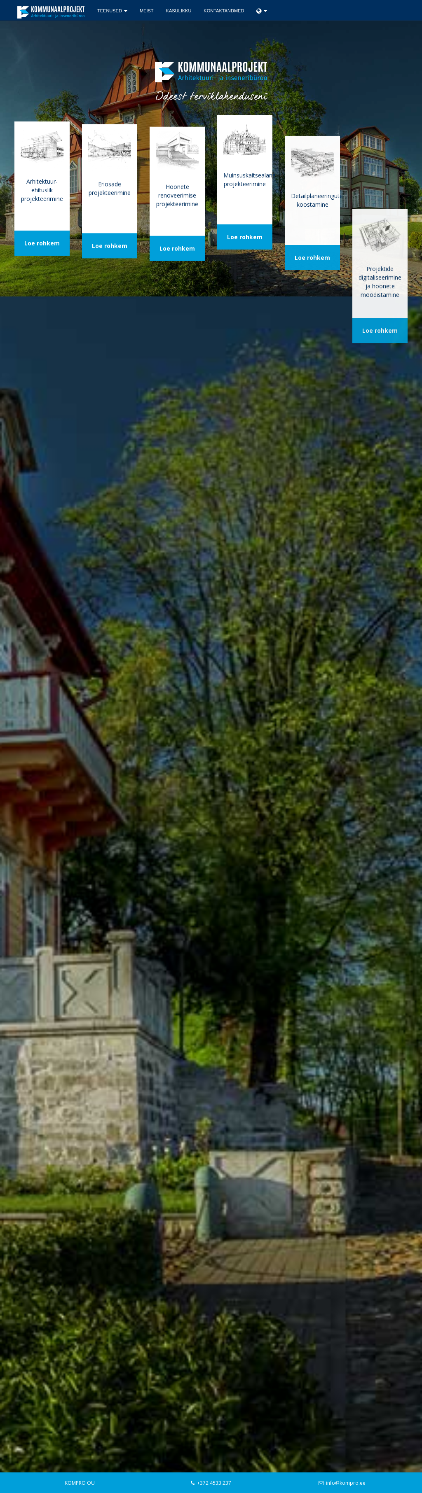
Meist (147, 10)
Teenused (112, 10)
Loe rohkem (42, 249)
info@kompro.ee (346, 1482)
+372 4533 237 (214, 1482)
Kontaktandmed (224, 10)
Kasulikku (179, 10)
